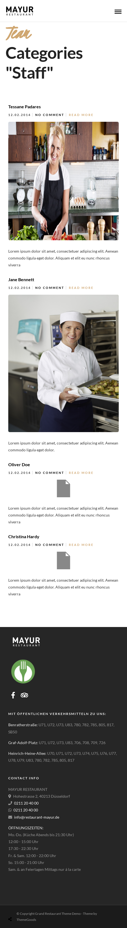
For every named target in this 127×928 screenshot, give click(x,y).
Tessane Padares (24, 106)
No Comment (49, 115)
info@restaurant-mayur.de (36, 817)
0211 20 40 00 (26, 803)
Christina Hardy (23, 536)
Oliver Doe (19, 464)
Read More (81, 115)
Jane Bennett (21, 279)
